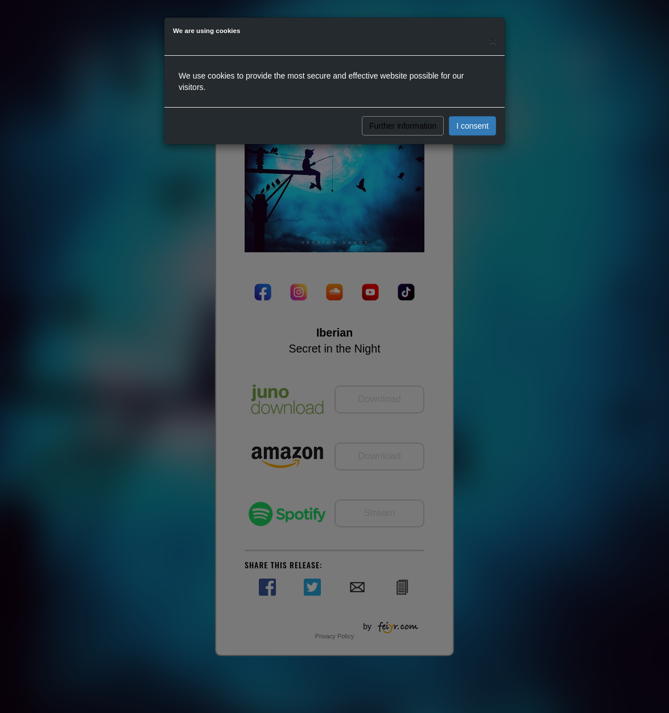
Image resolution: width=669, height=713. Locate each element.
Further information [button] (402, 125)
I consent (472, 125)
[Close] (492, 41)
